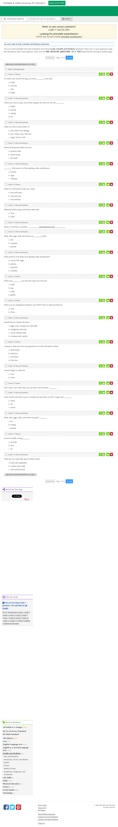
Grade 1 (21, 612)
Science (6, 786)
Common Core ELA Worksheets (48, 816)
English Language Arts (12, 744)
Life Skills (7, 777)
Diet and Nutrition (11, 756)
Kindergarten (12, 612)
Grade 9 (18, 618)
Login (51, 29)
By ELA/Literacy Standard (14, 731)
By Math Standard (11, 734)
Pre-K (5, 612)
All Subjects (8, 738)
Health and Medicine (12, 753)
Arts (5, 741)
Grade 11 (6, 620)
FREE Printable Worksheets (46, 814)
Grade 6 (25, 615)
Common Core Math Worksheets (48, 819)
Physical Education (11, 783)
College (20, 620)
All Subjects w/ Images (12, 727)
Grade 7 (6, 618)
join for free (63, 29)
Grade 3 (6, 615)
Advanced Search (14, 19)
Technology (8, 793)
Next (69, 57)
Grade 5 (18, 615)
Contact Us (41, 823)
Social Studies (9, 790)
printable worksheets (71, 36)
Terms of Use (42, 807)
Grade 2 (27, 612)
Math (5, 780)
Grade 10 (25, 618)
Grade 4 (12, 615)
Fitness (7, 765)
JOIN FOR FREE (57, 3)
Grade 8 (12, 618)
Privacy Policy (42, 805)
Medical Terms (10, 768)
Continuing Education (11, 623)
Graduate (26, 620)
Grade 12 (13, 620)
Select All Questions (14, 69)
